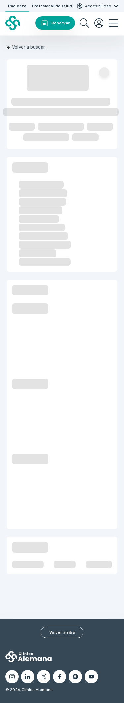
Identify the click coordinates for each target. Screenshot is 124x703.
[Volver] (26, 47)
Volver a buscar (28, 47)
